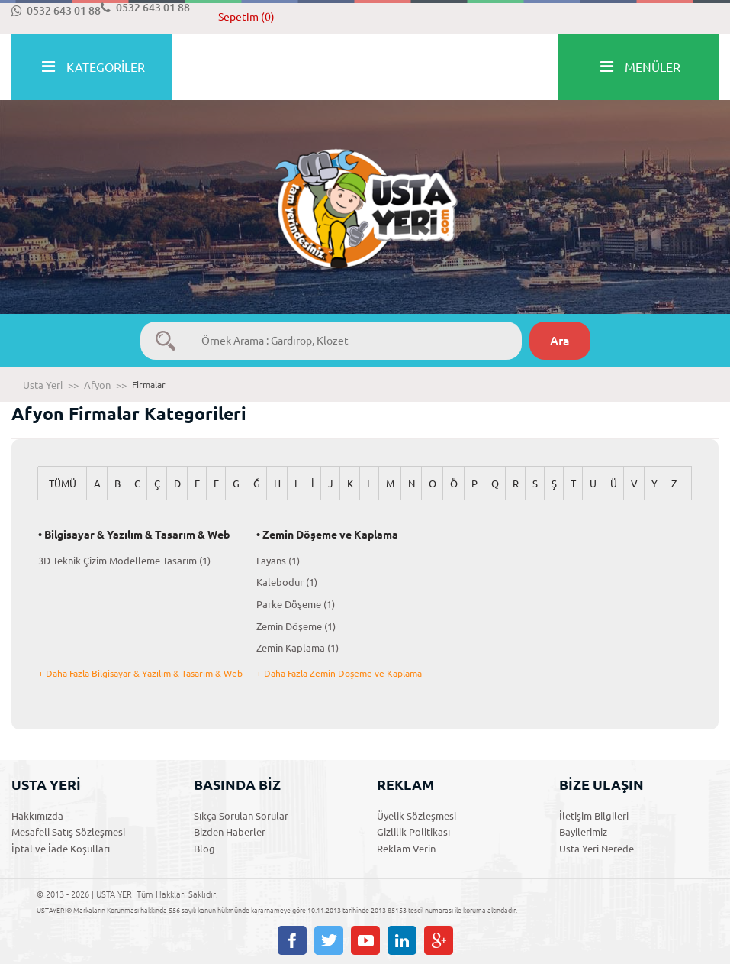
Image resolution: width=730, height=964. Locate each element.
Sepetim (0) (246, 17)
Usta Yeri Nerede (596, 848)
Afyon (97, 385)
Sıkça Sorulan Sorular (241, 815)
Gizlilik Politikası (413, 832)
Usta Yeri (43, 385)
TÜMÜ (62, 483)
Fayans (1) (278, 560)
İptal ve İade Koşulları (60, 848)
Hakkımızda (37, 815)
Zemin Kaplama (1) (297, 647)
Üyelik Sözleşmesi (416, 815)
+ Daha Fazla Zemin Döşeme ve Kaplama (339, 673)
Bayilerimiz (583, 832)
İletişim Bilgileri (594, 815)
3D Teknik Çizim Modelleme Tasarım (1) (124, 560)
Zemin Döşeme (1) (296, 626)
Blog (204, 848)
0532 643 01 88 (56, 11)
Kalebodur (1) (286, 582)
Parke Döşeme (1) (295, 604)
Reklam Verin (406, 848)
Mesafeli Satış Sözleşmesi (68, 832)
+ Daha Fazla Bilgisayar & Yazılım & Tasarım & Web (140, 673)
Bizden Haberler (229, 832)
